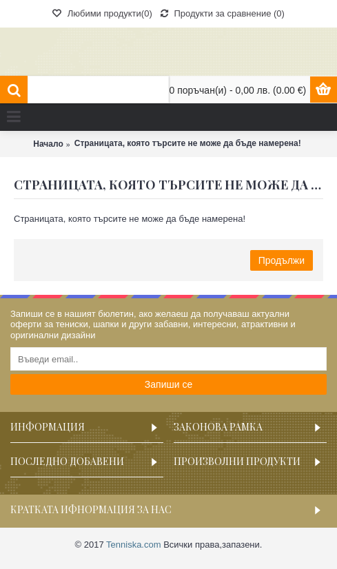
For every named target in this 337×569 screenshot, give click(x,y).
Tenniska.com (133, 544)
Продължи (281, 260)
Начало (48, 144)
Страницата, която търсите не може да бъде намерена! (187, 143)
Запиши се (168, 384)
